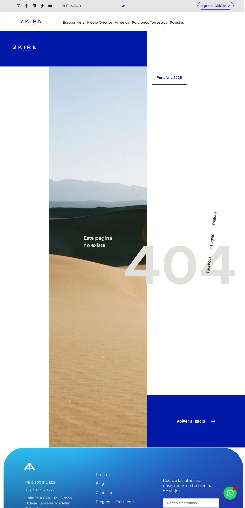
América (122, 22)
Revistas (177, 22)
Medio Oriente (99, 22)
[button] (195, 421)
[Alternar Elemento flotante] (230, 493)
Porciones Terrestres (149, 22)
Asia (81, 22)
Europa (69, 22)
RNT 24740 (71, 6)
